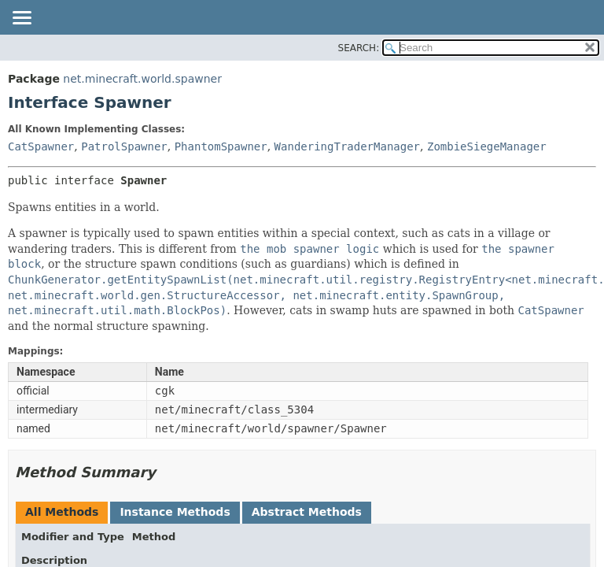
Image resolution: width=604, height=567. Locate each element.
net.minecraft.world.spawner (142, 78)
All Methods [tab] (61, 512)
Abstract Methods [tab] (307, 512)
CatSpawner (41, 146)
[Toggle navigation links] (21, 19)
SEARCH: (359, 48)
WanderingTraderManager (347, 146)
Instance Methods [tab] (175, 512)
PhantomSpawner (221, 146)
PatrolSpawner (124, 146)
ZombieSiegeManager (487, 146)
